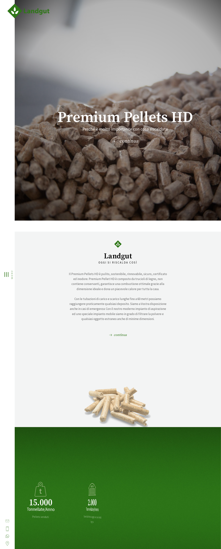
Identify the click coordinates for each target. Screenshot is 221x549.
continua (128, 141)
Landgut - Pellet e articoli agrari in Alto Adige (34, 11)
